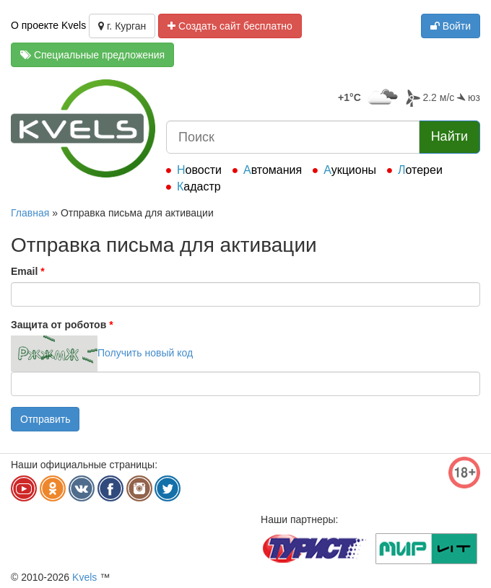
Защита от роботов (62, 324)
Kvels (84, 577)
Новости (199, 170)
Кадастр (199, 186)
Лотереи (420, 170)
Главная (30, 213)
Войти (450, 26)
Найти (449, 136)
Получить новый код (145, 353)
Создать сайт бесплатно (230, 26)
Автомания (272, 170)
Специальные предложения (92, 55)
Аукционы (349, 170)
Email (28, 271)
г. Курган (122, 26)
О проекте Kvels (48, 25)
